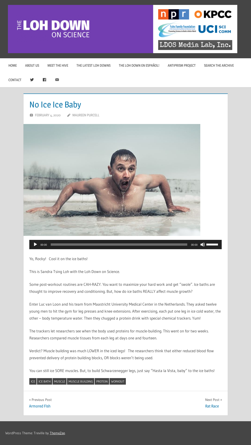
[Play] (35, 244)
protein (102, 381)
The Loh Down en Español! (139, 65)
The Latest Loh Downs (93, 65)
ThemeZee (57, 433)
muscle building (81, 381)
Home (12, 65)
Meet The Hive (57, 65)
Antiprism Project (182, 65)
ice (33, 381)
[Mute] (202, 244)
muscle (59, 381)
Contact (14, 80)
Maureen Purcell (85, 115)
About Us (32, 65)
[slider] (119, 244)
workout (117, 381)
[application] (125, 244)
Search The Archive (219, 65)
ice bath (45, 381)
